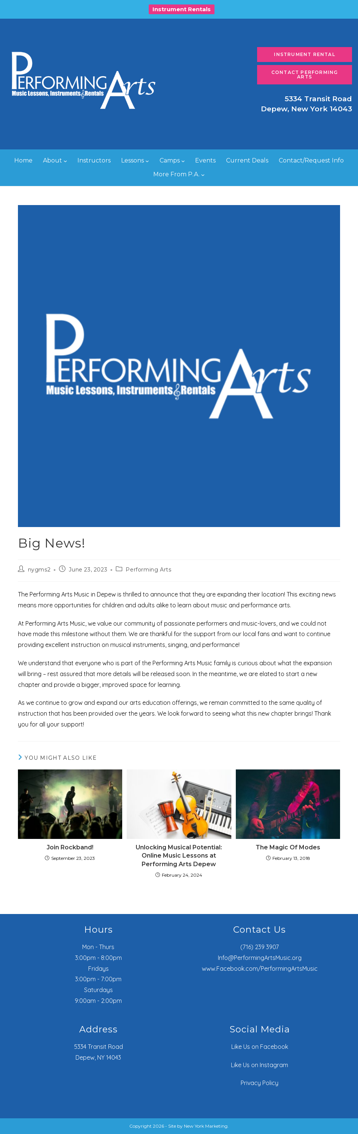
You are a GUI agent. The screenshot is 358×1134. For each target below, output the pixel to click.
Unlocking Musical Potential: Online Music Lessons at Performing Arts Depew (179, 856)
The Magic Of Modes (288, 847)
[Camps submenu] (183, 161)
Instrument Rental (304, 54)
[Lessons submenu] (147, 161)
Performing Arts (148, 569)
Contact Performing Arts (304, 74)
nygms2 (39, 569)
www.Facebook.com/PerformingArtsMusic (260, 968)
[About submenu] (65, 161)
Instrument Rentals (181, 9)
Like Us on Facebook (259, 1046)
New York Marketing (206, 1126)
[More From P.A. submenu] (203, 174)
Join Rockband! (70, 847)
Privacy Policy (259, 1083)
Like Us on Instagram (259, 1065)
